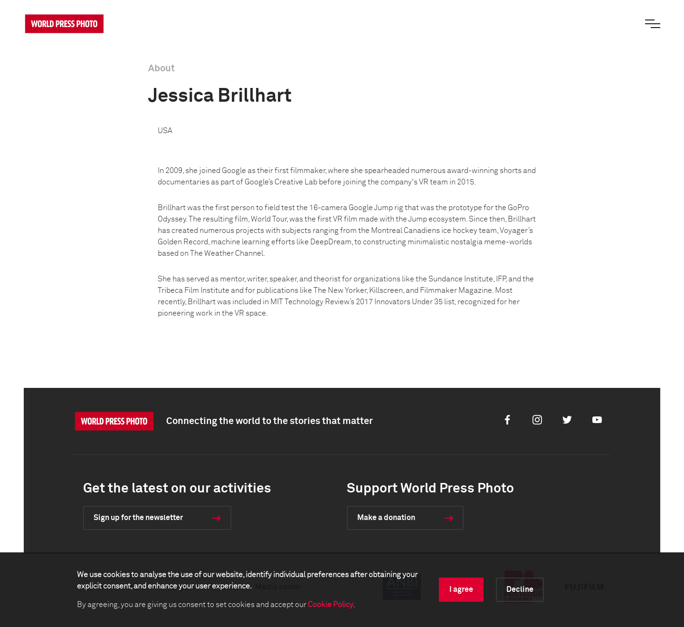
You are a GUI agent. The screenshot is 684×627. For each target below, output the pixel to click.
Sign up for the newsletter (138, 517)
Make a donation (386, 517)
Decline (519, 589)
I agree (461, 589)
